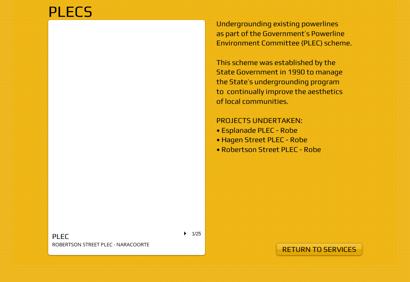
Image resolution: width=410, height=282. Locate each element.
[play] (186, 233)
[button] (126, 137)
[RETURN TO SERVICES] (319, 249)
